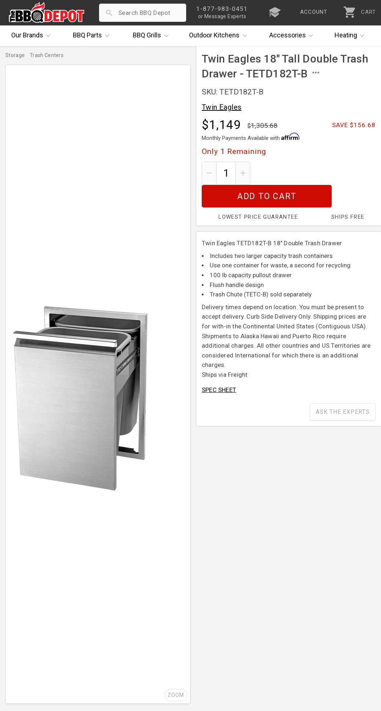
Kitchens (219, 35)
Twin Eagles (221, 107)
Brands (32, 35)
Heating (351, 35)
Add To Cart (315, 173)
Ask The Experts (343, 389)
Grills (152, 35)
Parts (93, 35)
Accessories (293, 35)
